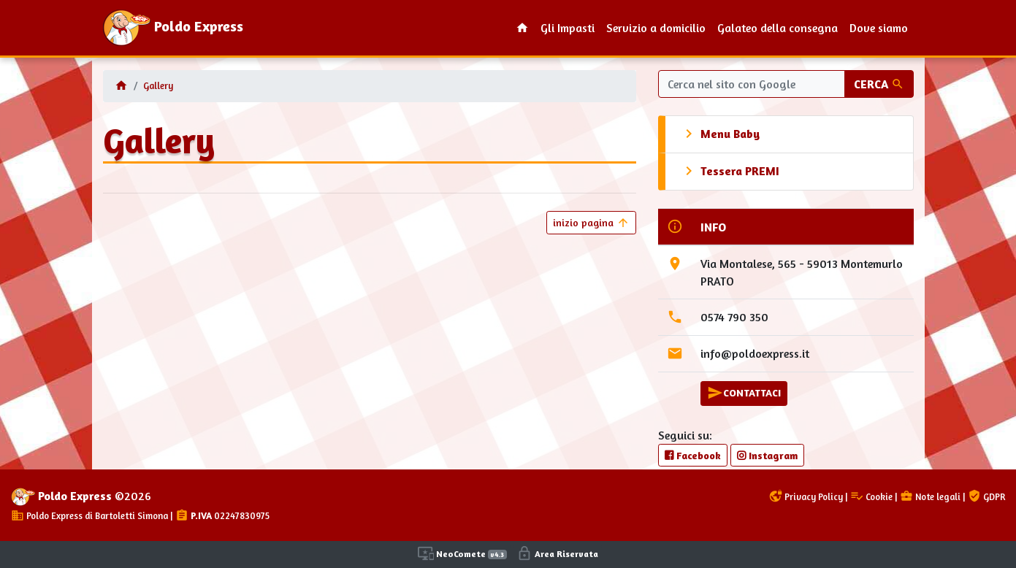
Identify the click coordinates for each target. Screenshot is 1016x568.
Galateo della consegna (777, 27)
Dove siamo (878, 27)
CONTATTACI (744, 393)
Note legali (930, 496)
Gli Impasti (568, 27)
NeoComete (462, 553)
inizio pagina (591, 222)
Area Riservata (557, 553)
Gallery (158, 85)
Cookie (871, 496)
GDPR (986, 496)
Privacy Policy (806, 496)
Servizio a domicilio (656, 27)
